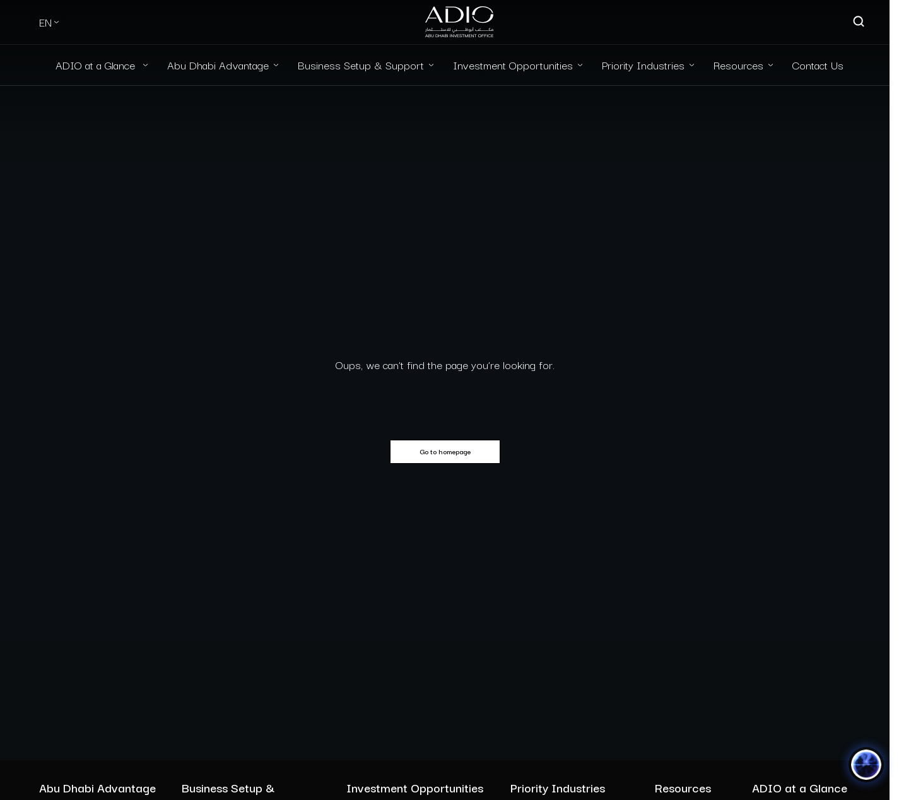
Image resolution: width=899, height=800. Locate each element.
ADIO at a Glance (97, 64)
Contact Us (817, 64)
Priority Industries (643, 64)
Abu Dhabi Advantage (218, 64)
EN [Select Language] (45, 21)
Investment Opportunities (513, 64)
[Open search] (859, 22)
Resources (738, 64)
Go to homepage (445, 451)
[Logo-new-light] (459, 22)
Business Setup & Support (361, 64)
